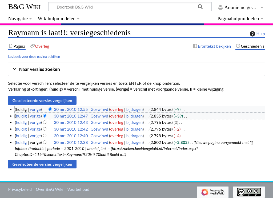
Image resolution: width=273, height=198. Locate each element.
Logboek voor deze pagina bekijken (34, 56)
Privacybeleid (20, 189)
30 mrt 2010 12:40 (71, 135)
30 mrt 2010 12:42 (71, 129)
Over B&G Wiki (49, 189)
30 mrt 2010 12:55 (71, 109)
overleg (116, 109)
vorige (35, 109)
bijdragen (134, 109)
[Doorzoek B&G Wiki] (130, 6)
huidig (21, 116)
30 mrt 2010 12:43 (71, 122)
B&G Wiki (24, 6)
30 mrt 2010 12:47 (71, 116)
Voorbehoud (78, 189)
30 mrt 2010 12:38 (71, 142)
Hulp (256, 34)
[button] (136, 69)
